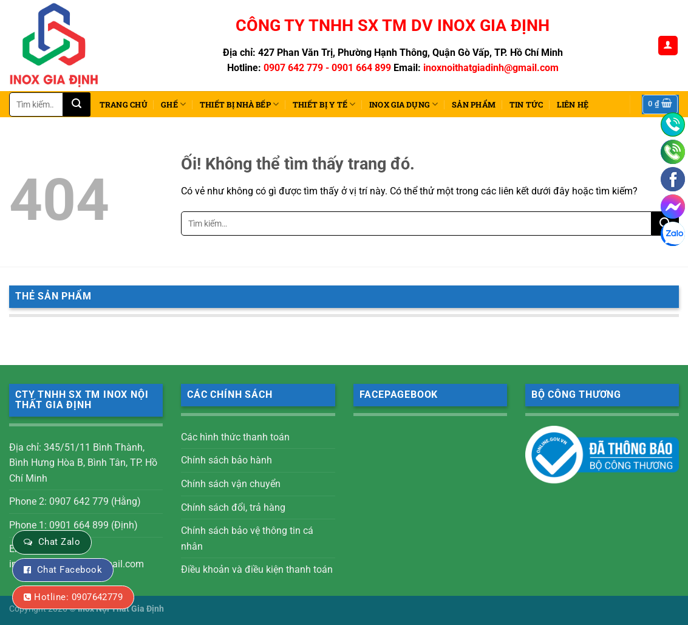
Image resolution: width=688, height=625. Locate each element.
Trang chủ (124, 104)
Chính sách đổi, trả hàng (233, 507)
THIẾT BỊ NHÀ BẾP (239, 104)
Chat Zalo (59, 541)
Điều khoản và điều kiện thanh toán (257, 569)
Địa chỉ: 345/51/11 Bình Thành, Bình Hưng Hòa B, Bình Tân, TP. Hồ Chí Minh (83, 463)
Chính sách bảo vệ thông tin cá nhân (247, 538)
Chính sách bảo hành (226, 460)
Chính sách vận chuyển (231, 484)
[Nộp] (76, 104)
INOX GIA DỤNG (403, 104)
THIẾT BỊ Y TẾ (324, 104)
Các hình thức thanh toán (235, 437)
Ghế (173, 104)
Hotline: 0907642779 (78, 597)
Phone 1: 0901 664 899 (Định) (73, 525)
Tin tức (526, 104)
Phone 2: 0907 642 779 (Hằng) (75, 501)
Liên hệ (573, 104)
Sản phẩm (474, 104)
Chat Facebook (69, 569)
